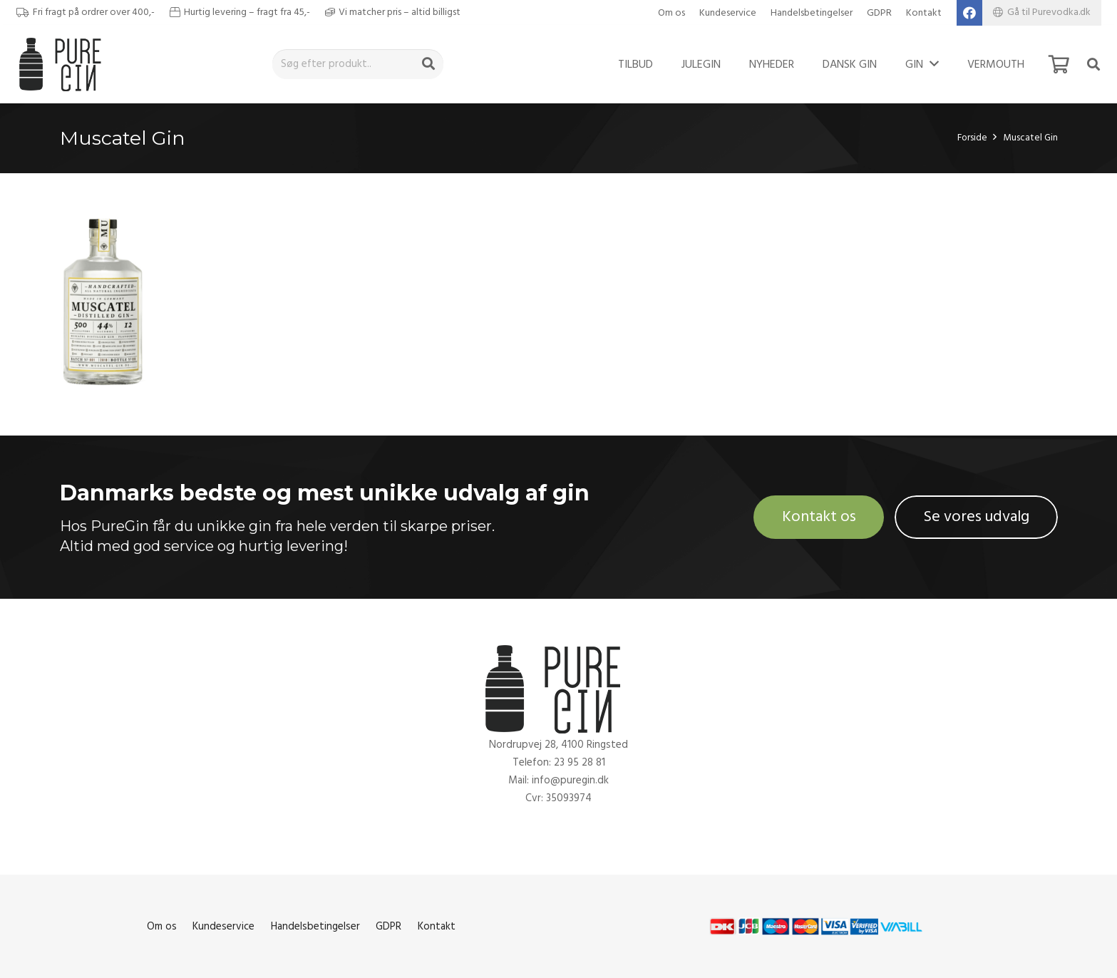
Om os (671, 13)
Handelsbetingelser (812, 13)
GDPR (879, 13)
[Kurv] (1059, 64)
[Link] (63, 64)
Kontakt (924, 13)
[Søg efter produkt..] (357, 64)
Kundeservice (727, 13)
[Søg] (428, 64)
